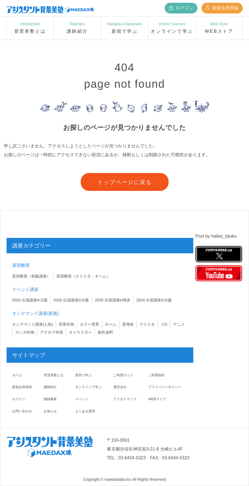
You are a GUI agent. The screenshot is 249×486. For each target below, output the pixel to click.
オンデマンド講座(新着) (35, 313)
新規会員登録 (222, 8)
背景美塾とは (54, 375)
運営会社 (120, 387)
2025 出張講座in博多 (113, 300)
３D (164, 324)
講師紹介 (50, 387)
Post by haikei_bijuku (215, 236)
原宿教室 (21, 265)
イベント (81, 399)
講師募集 (50, 399)
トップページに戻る (124, 182)
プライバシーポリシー (166, 387)
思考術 (128, 324)
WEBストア (157, 399)
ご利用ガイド (123, 375)
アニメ (178, 324)
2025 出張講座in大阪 (30, 300)
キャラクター (80, 332)
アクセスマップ (125, 399)
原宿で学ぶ (83, 375)
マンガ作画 (24, 332)
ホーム (18, 375)
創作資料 (105, 332)
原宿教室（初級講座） (31, 276)
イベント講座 (25, 289)
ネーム (110, 324)
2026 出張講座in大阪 (71, 300)
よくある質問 (85, 411)
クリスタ (147, 324)
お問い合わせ (23, 411)
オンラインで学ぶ (89, 387)
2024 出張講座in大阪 (154, 300)
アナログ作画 (51, 332)
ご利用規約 (156, 375)
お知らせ (50, 411)
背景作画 (66, 324)
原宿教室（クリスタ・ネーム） (83, 276)
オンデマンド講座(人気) (32, 324)
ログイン (181, 8)
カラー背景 (89, 324)
